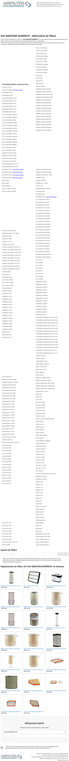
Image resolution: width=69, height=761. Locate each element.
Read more (58, 6)
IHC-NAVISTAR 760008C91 (43, 246)
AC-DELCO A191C (7, 87)
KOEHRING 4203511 (41, 306)
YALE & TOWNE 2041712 (42, 539)
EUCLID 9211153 (6, 523)
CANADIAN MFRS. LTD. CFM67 (10, 233)
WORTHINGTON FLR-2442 (43, 536)
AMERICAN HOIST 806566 (9, 158)
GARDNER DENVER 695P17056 (44, 94)
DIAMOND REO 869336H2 (9, 379)
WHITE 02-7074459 (41, 506)
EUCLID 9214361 (6, 528)
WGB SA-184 (39, 482)
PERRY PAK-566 (40, 432)
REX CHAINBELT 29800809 (43, 441)
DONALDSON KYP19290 (8, 398)
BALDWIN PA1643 (7, 177)
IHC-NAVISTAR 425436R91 (43, 227)
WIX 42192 (39, 525)
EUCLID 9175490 (6, 470)
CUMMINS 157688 (7, 318)
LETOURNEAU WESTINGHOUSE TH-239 (46, 334)
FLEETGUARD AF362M (42, 56)
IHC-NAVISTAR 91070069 (42, 249)
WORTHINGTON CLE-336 (42, 534)
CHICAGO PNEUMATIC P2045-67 (11, 269)
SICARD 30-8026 (40, 457)
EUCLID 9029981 (6, 459)
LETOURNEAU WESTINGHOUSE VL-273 (46, 350)
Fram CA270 (39, 75)
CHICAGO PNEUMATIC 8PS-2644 (11, 260)
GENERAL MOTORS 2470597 (43, 100)
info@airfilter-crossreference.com (60, 758)
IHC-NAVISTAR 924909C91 (43, 251)
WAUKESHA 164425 (41, 479)
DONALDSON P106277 (8, 409)
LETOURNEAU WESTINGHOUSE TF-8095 (47, 328)
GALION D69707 (40, 86)
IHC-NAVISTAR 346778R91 (43, 221)
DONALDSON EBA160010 (9, 385)
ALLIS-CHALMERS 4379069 (9, 123)
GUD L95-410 (39, 186)
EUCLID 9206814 (6, 481)
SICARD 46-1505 (40, 460)
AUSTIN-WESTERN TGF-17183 (10, 166)
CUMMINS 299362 (7, 326)
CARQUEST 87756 (7, 241)
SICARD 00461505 (41, 446)
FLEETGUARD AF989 (41, 59)
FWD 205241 (39, 78)
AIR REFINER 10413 (7, 92)
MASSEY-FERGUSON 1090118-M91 (45, 383)
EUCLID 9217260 (6, 531)
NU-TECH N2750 (40, 408)
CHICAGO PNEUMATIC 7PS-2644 (11, 258)
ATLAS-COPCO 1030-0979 (9, 161)
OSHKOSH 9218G (40, 413)
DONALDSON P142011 (8, 429)
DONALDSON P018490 (8, 407)
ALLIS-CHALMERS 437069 (9, 120)
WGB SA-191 (39, 487)
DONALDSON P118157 (8, 418)
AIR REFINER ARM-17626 (9, 106)
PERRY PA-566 (39, 424)
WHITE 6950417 (40, 512)
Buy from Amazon (18, 90)
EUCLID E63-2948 (7, 539)
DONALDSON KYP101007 (9, 393)
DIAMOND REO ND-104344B (10, 382)
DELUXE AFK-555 (6, 337)
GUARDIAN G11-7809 (42, 183)
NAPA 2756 (39, 399)
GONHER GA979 (40, 177)
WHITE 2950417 (40, 509)
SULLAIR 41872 (40, 462)
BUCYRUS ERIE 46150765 (9, 188)
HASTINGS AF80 (40, 191)
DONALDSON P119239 (8, 420)
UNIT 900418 (39, 471)
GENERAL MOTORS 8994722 (43, 116)
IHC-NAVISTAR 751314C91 (43, 240)
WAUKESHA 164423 (41, 476)
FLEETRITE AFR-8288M (42, 64)
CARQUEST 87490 (7, 236)
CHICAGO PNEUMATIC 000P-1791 (11, 247)
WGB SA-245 (39, 493)
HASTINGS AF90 (40, 194)
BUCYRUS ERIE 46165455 (9, 230)
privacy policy (65, 760)
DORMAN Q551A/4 (7, 440)
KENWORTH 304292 (41, 284)
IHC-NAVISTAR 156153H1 (43, 199)
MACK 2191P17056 (41, 366)
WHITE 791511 (40, 515)
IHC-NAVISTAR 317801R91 (43, 216)
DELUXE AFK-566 (6, 376)
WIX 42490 (39, 528)
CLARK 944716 (6, 274)
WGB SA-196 (39, 490)
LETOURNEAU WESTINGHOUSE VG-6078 (47, 345)
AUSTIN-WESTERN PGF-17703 (10, 164)
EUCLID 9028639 (6, 456)
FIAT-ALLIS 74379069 (41, 50)
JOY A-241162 (39, 273)
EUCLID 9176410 (6, 472)
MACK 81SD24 (40, 375)
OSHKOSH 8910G (40, 410)
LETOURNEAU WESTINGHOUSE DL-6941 (47, 317)
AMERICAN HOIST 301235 (9, 153)
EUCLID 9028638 (6, 453)
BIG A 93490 (5, 180)
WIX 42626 (39, 531)
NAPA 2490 (39, 394)
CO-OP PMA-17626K (7, 282)
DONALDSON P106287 (8, 412)
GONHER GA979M (41, 180)
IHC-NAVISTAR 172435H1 (43, 205)
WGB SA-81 (39, 501)
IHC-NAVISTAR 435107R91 (43, 235)
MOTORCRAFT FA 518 (42, 391)
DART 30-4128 (6, 332)
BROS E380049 (6, 186)
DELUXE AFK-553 (6, 334)
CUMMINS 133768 (7, 302)
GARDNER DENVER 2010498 (43, 92)
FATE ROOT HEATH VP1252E (9, 542)
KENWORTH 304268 (41, 282)
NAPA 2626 (39, 397)
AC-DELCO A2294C (7, 90)
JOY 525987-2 (39, 268)
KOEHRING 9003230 (41, 312)
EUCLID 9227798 (6, 534)
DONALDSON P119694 (8, 426)
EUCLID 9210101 (6, 483)
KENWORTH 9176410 (42, 298)
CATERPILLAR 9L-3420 (8, 244)
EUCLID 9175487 (6, 467)
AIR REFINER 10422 (7, 95)
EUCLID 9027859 (6, 450)
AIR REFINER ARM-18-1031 (9, 109)
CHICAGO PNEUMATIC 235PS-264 (11, 255)
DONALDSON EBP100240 (9, 390)
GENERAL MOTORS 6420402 (43, 103)
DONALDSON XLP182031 (9, 437)
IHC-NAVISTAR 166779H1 (43, 202)
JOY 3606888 (39, 262)
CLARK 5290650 (6, 272)
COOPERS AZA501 (7, 291)
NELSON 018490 (40, 402)
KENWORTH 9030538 (42, 295)
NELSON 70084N (40, 405)
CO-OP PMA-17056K (7, 280)
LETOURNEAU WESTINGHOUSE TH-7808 (47, 342)
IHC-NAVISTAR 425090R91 (43, 224)
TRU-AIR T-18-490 (40, 468)
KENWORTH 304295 (41, 287)
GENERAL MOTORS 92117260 (44, 175)
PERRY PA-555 (39, 421)
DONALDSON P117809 (8, 415)
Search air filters (62, 554)
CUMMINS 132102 (7, 299)
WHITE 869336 (40, 517)
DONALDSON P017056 (8, 401)
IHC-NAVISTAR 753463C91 (43, 243)
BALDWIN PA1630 (7, 172)
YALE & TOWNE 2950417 (42, 542)
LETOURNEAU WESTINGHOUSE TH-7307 (47, 339)
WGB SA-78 (39, 498)
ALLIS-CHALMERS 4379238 (9, 128)
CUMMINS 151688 (7, 313)
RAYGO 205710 (40, 438)
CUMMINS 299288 (7, 324)
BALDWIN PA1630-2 (7, 175)
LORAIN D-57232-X (41, 356)
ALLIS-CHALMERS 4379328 (9, 134)
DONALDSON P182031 (8, 434)
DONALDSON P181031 (8, 431)
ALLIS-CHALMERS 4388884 (9, 144)
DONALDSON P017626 (8, 404)
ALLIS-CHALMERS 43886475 (9, 142)
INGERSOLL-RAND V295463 (43, 257)
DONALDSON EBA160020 (9, 387)
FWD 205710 (39, 81)
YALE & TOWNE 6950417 (42, 545)
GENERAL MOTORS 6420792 (43, 111)
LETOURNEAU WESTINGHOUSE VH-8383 (47, 347)
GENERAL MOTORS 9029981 (43, 130)
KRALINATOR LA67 (41, 314)
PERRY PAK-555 (40, 430)
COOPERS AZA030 (7, 288)
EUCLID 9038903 (6, 464)
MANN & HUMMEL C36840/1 (44, 380)
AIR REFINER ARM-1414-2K (9, 98)
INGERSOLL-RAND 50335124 (44, 254)
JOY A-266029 (39, 276)
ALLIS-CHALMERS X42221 (9, 150)
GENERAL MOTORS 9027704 (43, 119)
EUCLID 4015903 (6, 445)
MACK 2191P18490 (41, 369)
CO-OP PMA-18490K (7, 285)
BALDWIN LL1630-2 (7, 169)
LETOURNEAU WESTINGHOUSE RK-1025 (47, 323)
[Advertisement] (34, 21)
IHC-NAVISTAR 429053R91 (43, 229)
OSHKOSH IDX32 (40, 416)
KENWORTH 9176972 (42, 301)
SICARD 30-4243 (40, 454)
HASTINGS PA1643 (41, 197)
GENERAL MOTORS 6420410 (43, 108)
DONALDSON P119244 (8, 423)
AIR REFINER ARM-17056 (9, 103)
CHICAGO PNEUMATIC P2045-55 (11, 266)
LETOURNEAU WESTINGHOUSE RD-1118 (47, 320)
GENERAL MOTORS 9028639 (43, 127)
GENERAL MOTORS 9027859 (43, 122)
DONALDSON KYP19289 (8, 396)
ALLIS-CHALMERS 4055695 (9, 114)
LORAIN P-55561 (40, 358)
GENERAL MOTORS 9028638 (43, 124)
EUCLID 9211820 (6, 525)
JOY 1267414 (39, 260)
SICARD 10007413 (41, 449)
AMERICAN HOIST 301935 (9, 155)
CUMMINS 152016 (7, 315)
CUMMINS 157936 (7, 321)
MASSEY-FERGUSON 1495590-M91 (45, 388)
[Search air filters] (29, 554)
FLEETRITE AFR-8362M (42, 70)
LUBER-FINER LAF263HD (42, 364)
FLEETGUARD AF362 (41, 53)
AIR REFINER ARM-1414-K (9, 101)
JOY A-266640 (39, 279)
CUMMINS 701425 (7, 329)
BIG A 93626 (5, 183)
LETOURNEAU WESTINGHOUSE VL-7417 (47, 353)
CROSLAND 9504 (6, 293)
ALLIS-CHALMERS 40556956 (9, 117)
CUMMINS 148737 (7, 304)
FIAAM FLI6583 (6, 545)
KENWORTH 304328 (41, 292)
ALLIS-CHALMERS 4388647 (9, 139)
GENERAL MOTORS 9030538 (43, 169)
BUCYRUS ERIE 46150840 (9, 191)
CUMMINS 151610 (7, 307)
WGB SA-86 (39, 504)
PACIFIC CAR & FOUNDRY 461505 (45, 419)
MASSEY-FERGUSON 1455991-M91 (45, 386)
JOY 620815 (39, 271)
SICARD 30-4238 (40, 451)
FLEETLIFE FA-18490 (41, 61)
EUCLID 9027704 (6, 448)
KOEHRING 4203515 (41, 309)
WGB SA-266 (39, 495)
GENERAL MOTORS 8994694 (43, 113)
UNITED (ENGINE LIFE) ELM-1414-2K (46, 473)
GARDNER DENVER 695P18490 (44, 97)
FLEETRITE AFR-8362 (41, 67)
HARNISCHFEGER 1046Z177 (43, 188)
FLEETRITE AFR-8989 (41, 72)
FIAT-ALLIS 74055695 (41, 48)
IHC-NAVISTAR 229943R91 (43, 213)
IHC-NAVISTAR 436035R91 (43, 238)
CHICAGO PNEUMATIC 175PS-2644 (11, 252)
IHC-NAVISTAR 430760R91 (43, 232)
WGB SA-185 (39, 484)
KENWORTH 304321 (41, 290)
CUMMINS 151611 (7, 310)
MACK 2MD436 (40, 372)
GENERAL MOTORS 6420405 (43, 105)
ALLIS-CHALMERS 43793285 (9, 136)
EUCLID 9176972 (6, 475)
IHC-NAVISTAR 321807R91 (43, 218)
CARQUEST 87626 (7, 239)
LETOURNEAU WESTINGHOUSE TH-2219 (47, 331)
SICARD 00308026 (41, 443)
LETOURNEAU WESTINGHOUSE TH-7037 (47, 336)
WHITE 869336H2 (40, 520)
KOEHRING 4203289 (41, 303)
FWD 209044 (39, 83)
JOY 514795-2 (39, 265)
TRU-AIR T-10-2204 (41, 465)
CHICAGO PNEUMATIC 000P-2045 (11, 250)
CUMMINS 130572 (7, 296)
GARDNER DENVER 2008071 (43, 89)
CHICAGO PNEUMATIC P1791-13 (11, 263)
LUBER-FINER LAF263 (42, 361)
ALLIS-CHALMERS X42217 (9, 147)
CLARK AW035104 (7, 277)
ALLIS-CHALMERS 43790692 (9, 125)
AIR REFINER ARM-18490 (9, 112)
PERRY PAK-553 (40, 427)
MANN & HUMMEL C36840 (43, 377)
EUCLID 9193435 (6, 478)
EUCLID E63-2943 (7, 536)
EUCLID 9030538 (6, 461)
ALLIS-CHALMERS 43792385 (9, 131)
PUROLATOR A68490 (41, 435)
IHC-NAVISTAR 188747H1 (43, 210)
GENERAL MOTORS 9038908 (43, 172)
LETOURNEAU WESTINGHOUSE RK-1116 (47, 325)
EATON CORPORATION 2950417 (11, 442)
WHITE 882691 (40, 523)
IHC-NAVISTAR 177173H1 (43, 208)
